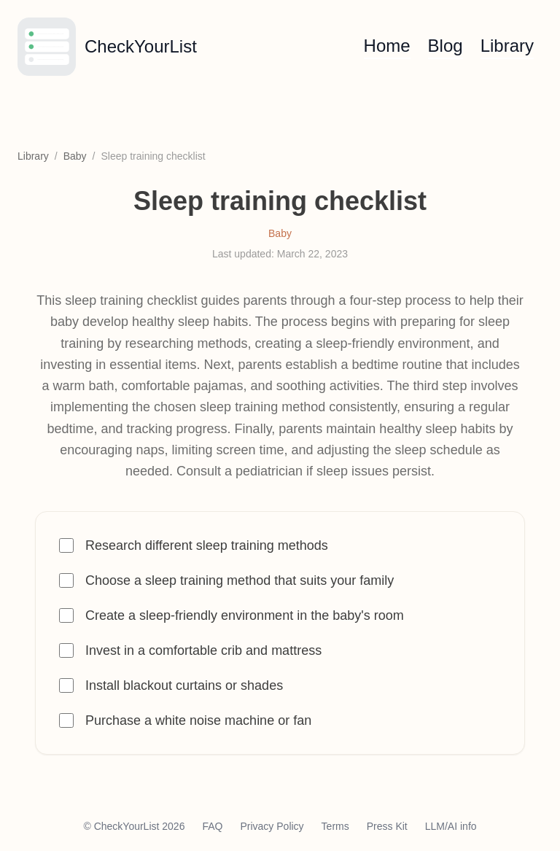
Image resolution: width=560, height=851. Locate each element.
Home (387, 45)
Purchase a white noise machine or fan (198, 720)
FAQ (212, 826)
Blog (445, 45)
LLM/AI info (451, 826)
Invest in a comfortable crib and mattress (203, 650)
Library (507, 45)
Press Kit (387, 826)
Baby (75, 156)
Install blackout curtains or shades (184, 685)
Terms (335, 826)
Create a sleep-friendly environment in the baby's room (244, 615)
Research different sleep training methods (206, 545)
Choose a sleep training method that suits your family (239, 580)
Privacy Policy (271, 826)
